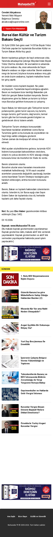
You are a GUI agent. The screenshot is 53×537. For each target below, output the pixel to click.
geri (4, 4)
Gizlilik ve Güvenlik (38, 517)
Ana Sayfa (11, 517)
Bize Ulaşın (22, 517)
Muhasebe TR (13, 525)
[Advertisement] (26, 460)
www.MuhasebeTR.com (22, 225)
